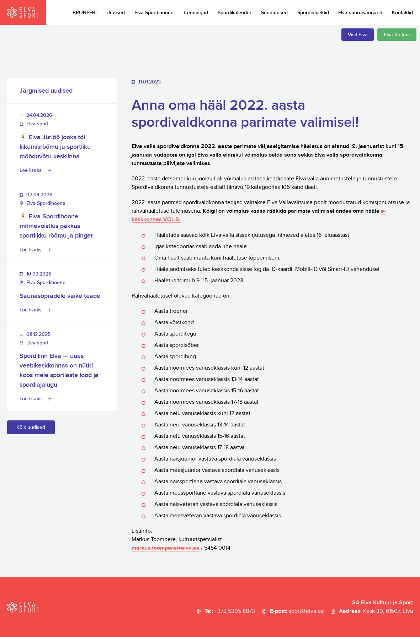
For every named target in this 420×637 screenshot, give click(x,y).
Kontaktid (402, 13)
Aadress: (376, 611)
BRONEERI (85, 13)
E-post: (297, 611)
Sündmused (274, 13)
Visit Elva (358, 35)
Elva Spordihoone (154, 13)
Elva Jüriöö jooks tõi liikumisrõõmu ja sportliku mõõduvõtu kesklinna (55, 147)
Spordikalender (234, 13)
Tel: (229, 611)
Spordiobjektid (313, 13)
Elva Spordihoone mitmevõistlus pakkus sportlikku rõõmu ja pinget (56, 226)
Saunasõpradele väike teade (60, 296)
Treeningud (195, 13)
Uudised (115, 13)
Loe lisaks (31, 170)
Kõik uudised (30, 427)
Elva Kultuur (397, 35)
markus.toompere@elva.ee (166, 548)
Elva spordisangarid (360, 13)
